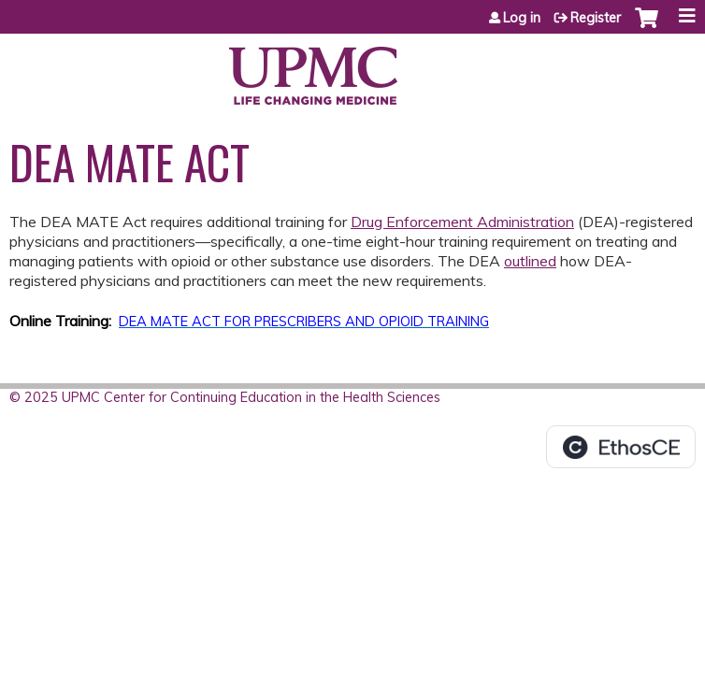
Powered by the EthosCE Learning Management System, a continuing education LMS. (621, 446)
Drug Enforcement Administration (462, 221)
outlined (530, 260)
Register (595, 17)
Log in (521, 17)
